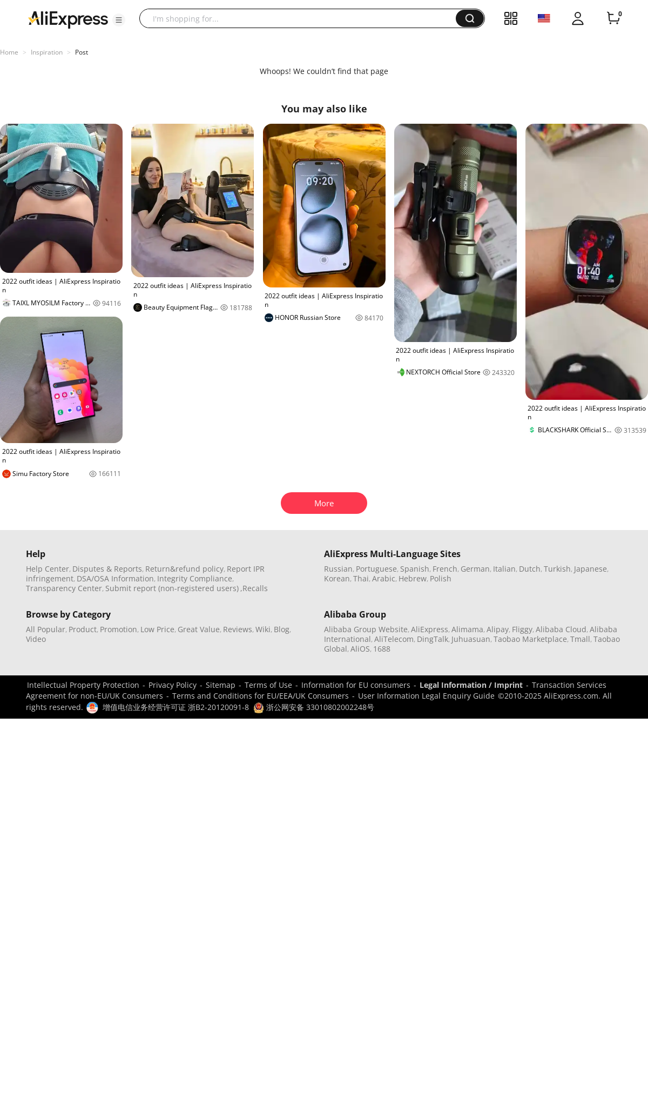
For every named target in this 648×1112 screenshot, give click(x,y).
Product (83, 629)
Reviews (237, 629)
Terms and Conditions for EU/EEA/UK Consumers (260, 696)
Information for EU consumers (355, 685)
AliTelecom (394, 639)
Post (81, 52)
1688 (381, 649)
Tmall (580, 639)
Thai (361, 578)
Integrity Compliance (194, 578)
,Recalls (254, 588)
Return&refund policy (184, 569)
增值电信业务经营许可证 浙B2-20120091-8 (176, 707)
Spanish (414, 569)
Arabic (383, 578)
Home (9, 52)
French (445, 569)
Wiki (263, 629)
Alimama (467, 629)
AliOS (360, 649)
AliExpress (429, 629)
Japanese (590, 569)
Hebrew (413, 578)
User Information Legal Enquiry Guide (426, 696)
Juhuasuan (470, 639)
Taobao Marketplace (530, 639)
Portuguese (376, 569)
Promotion (118, 629)
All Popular (45, 629)
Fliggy (522, 629)
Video (36, 639)
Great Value (199, 629)
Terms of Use (268, 685)
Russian (338, 569)
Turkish (557, 569)
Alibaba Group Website (366, 629)
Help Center (47, 569)
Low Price (157, 629)
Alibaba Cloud (561, 629)
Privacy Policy (172, 685)
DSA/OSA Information (115, 578)
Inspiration (47, 52)
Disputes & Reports (107, 569)
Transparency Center (64, 588)
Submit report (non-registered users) (172, 588)
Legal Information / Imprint (471, 685)
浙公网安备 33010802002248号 (313, 707)
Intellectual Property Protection (83, 685)
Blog (281, 629)
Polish (440, 578)
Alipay (498, 629)
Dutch (530, 569)
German (475, 569)
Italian (504, 569)
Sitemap (220, 685)
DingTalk (432, 639)
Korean (337, 578)
